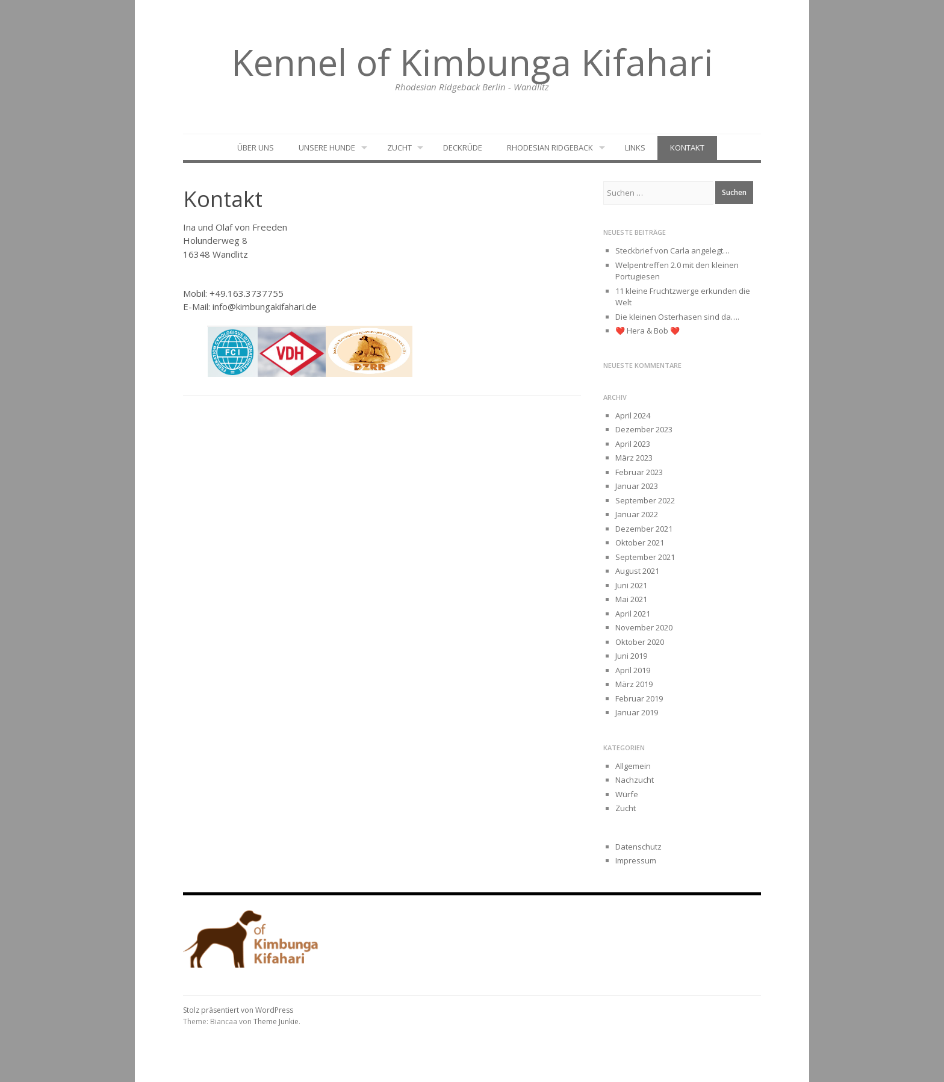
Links (635, 147)
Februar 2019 (639, 698)
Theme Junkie (276, 1021)
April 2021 (632, 613)
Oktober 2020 (639, 641)
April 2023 (632, 443)
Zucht (399, 147)
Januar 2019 (636, 712)
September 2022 (645, 500)
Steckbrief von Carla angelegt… (672, 250)
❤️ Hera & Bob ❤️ (647, 330)
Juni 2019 (631, 655)
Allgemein (633, 765)
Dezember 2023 (643, 429)
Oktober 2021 (639, 542)
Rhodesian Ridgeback (550, 147)
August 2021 (637, 570)
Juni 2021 (631, 585)
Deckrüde (462, 147)
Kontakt (687, 147)
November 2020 (643, 627)
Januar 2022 (636, 514)
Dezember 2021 (643, 528)
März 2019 (634, 684)
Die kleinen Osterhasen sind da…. (677, 316)
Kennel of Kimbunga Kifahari (472, 62)
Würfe (626, 794)
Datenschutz (638, 846)
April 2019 (632, 670)
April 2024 (632, 415)
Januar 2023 (636, 485)
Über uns (255, 147)
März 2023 (634, 457)
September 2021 (645, 557)
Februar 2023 (639, 472)
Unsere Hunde (327, 147)
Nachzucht (634, 779)
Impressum (635, 860)
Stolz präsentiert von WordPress (238, 1010)
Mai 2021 (631, 599)
